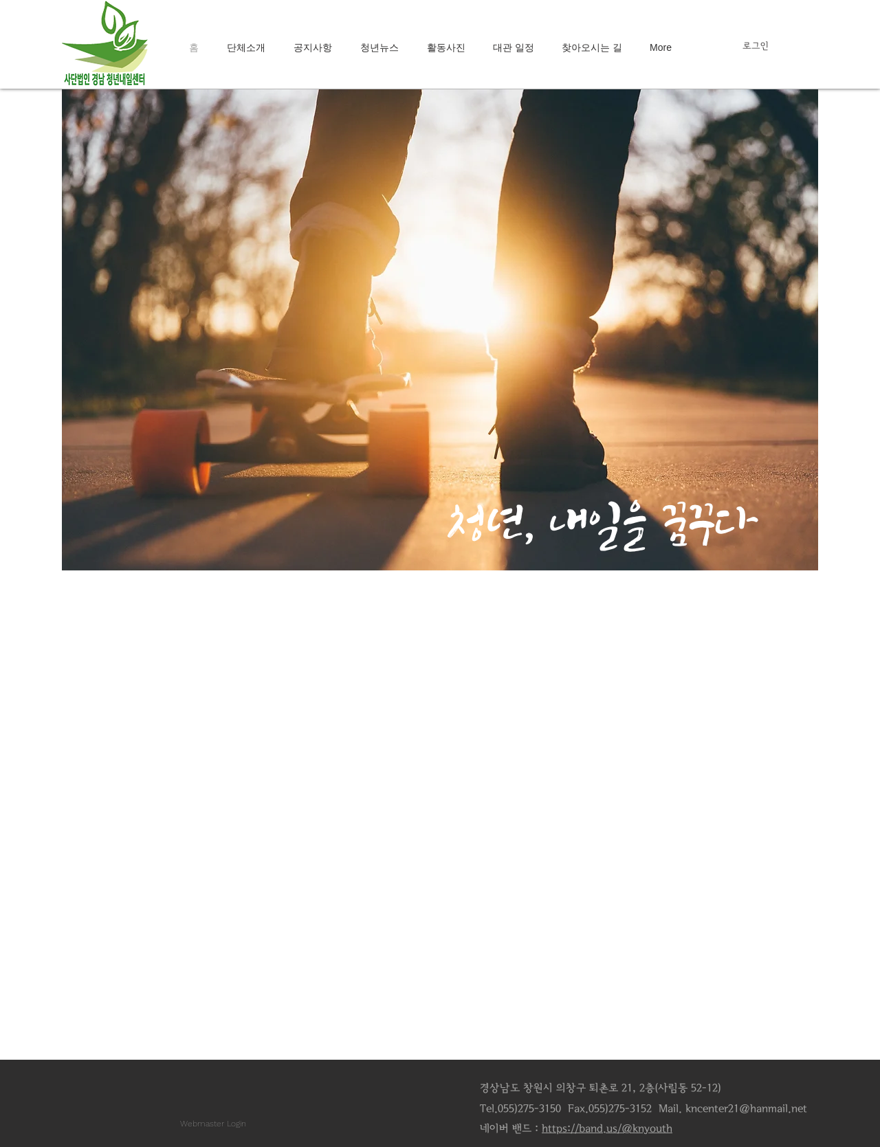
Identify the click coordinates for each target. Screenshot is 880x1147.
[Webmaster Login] (213, 1124)
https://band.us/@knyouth (607, 1128)
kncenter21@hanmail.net (746, 1108)
